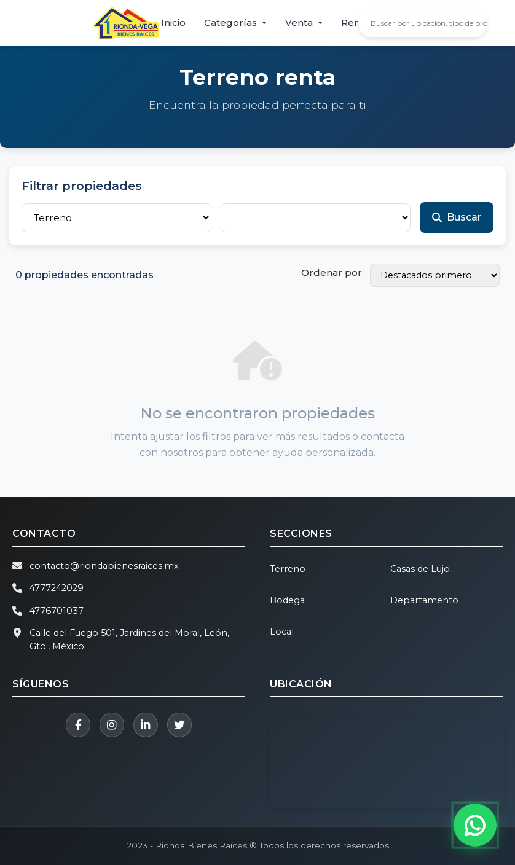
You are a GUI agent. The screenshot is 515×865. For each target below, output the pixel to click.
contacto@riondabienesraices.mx (104, 565)
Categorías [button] (231, 22)
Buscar (456, 217)
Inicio (173, 22)
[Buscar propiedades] (431, 23)
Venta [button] (300, 22)
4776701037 (56, 610)
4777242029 (56, 587)
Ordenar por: (332, 272)
